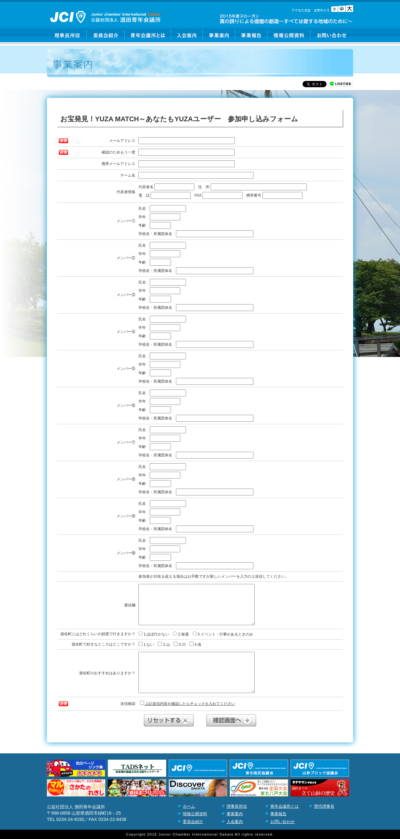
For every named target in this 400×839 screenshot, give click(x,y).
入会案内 (187, 35)
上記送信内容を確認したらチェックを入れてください (187, 703)
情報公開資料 (289, 35)
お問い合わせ (331, 35)
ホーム (189, 806)
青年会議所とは (148, 35)
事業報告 (251, 35)
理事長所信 (67, 35)
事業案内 (219, 35)
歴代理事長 (324, 806)
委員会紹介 (106, 35)
